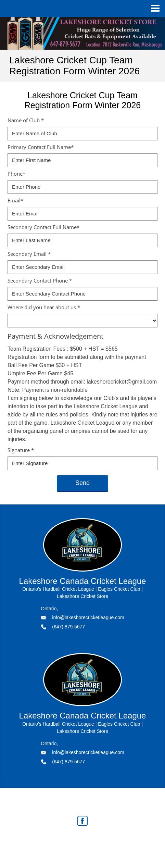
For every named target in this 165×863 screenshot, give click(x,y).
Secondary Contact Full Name (43, 227)
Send (82, 482)
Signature (21, 450)
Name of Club (26, 120)
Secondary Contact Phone (40, 280)
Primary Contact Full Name (41, 146)
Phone (16, 173)
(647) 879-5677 (68, 626)
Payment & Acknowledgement (55, 336)
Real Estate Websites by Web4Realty (67, 839)
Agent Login (124, 839)
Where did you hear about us (44, 307)
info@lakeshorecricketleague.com (88, 617)
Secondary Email (29, 253)
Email (15, 200)
